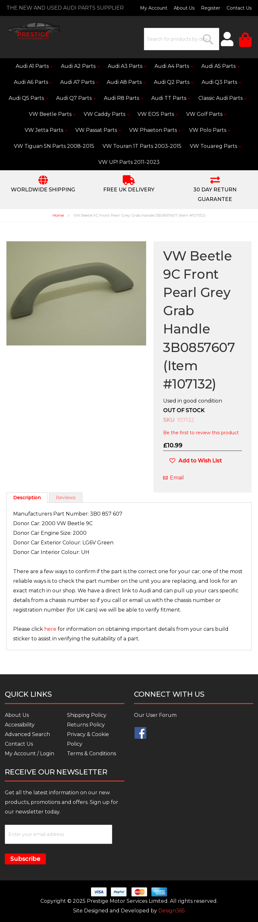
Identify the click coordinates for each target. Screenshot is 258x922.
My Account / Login (29, 753)
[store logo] (33, 30)
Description (27, 498)
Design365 (171, 911)
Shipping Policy (86, 715)
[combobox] (181, 39)
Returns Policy (86, 725)
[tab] (26, 498)
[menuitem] (34, 66)
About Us (184, 8)
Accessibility (20, 725)
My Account (153, 8)
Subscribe (25, 858)
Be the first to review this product (201, 433)
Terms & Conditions (91, 753)
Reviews (66, 498)
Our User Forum (155, 715)
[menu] (129, 114)
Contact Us (239, 8)
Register (210, 8)
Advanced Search (27, 734)
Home (58, 215)
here (50, 629)
